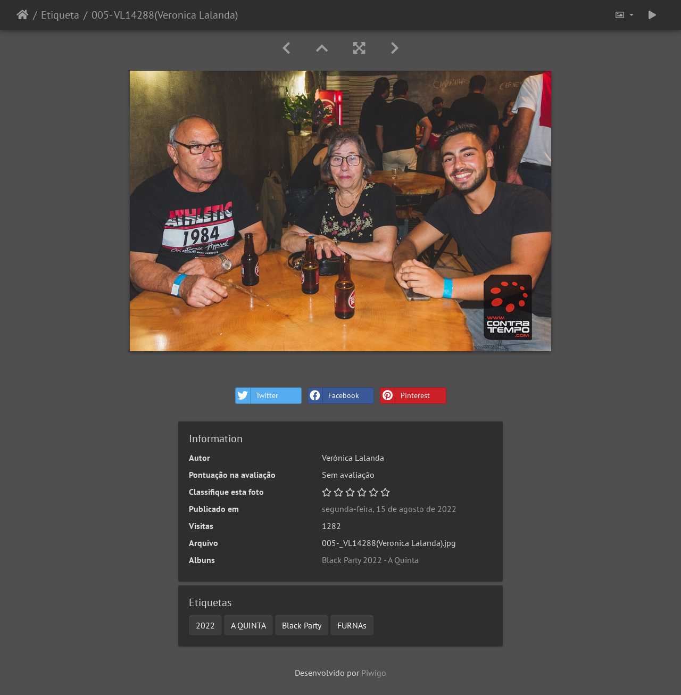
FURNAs (352, 625)
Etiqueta (60, 15)
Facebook (333, 395)
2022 (205, 625)
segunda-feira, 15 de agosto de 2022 (389, 508)
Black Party (301, 625)
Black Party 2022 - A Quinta (370, 560)
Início (22, 15)
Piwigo (373, 672)
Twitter (257, 395)
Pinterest (405, 395)
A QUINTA (248, 625)
